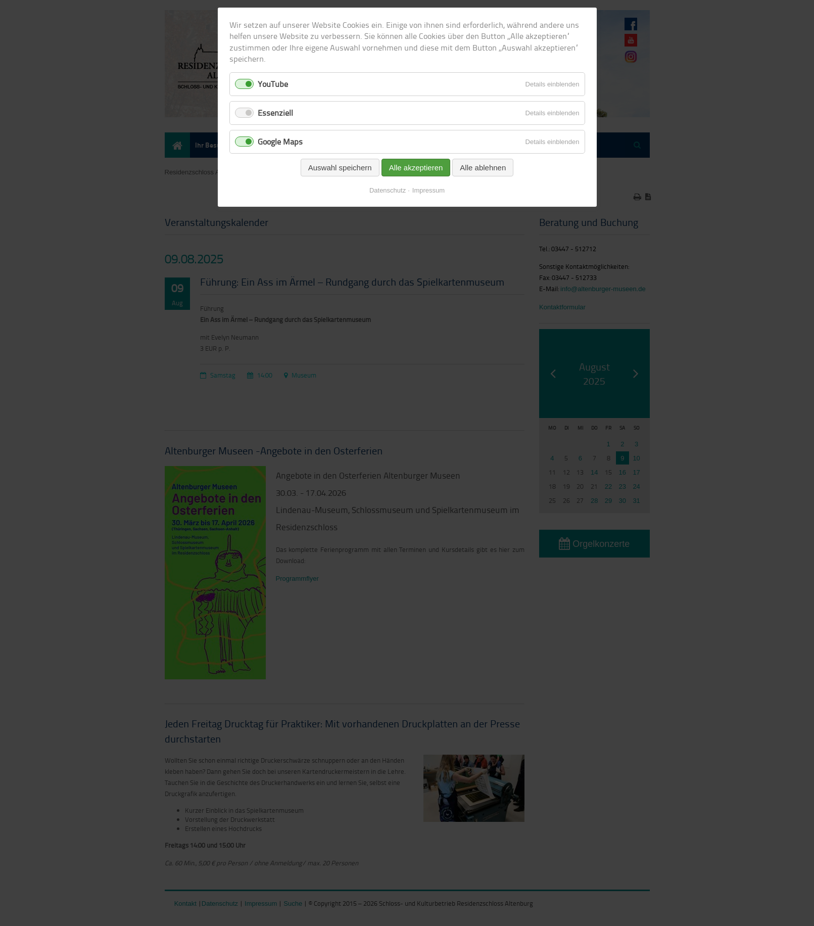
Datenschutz (387, 190)
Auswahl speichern (340, 167)
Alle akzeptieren (416, 167)
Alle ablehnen (483, 167)
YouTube (273, 83)
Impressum (428, 190)
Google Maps (280, 141)
